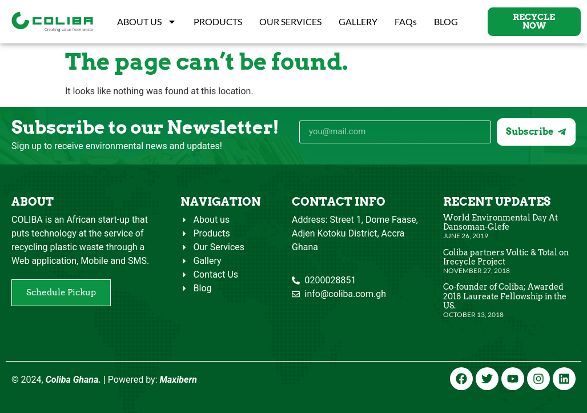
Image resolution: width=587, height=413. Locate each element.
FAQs (406, 21)
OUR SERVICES (290, 21)
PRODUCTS (218, 21)
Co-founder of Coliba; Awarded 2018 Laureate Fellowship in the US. (504, 296)
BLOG (446, 21)
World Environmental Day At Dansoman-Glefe (500, 222)
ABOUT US (146, 21)
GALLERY (358, 21)
